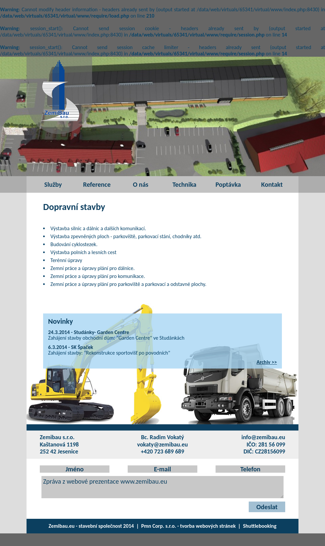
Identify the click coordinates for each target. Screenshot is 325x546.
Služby (53, 184)
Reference (96, 184)
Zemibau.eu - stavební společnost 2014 (91, 526)
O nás (141, 184)
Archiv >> (267, 362)
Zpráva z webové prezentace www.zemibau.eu (162, 487)
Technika (184, 184)
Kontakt (272, 184)
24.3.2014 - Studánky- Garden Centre (88, 332)
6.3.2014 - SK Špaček (70, 347)
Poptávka (228, 184)
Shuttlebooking (260, 526)
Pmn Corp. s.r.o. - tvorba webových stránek (188, 526)
